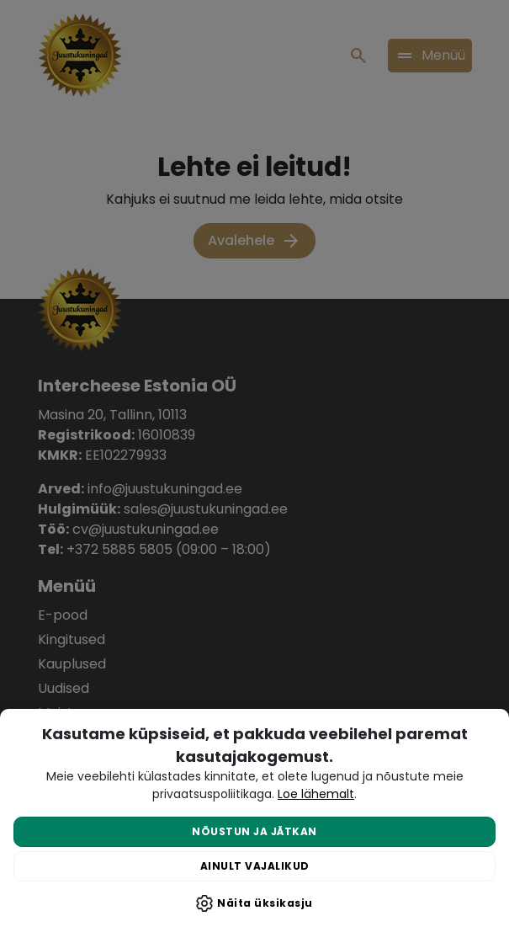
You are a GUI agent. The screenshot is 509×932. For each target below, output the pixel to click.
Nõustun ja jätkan (254, 831)
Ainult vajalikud (255, 866)
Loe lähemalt (316, 794)
